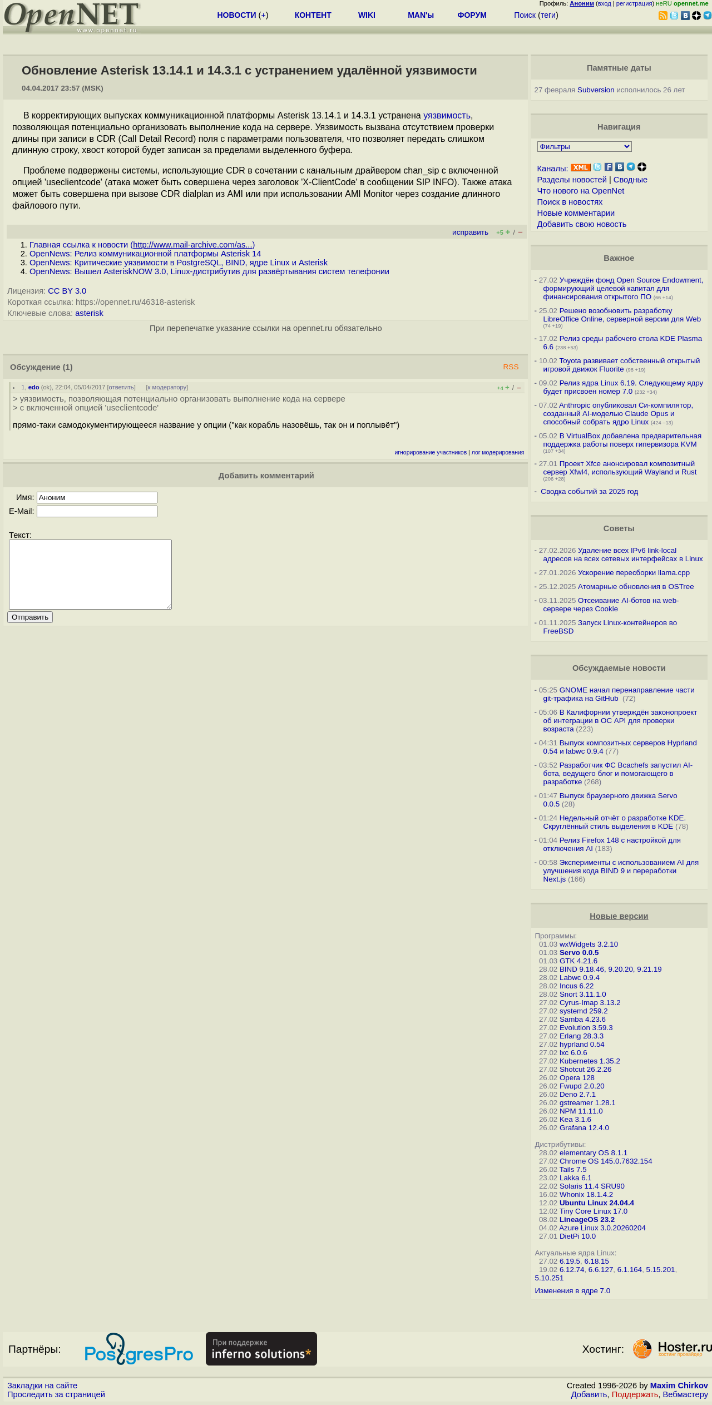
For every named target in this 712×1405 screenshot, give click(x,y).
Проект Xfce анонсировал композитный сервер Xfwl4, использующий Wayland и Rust (620, 467)
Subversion (596, 90)
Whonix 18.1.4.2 (586, 1194)
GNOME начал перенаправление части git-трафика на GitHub (619, 694)
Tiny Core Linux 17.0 (594, 1211)
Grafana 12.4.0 (584, 1128)
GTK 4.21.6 (578, 961)
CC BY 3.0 (67, 290)
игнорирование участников (431, 452)
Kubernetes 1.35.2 (590, 1061)
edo (33, 387)
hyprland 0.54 (582, 1044)
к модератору (167, 387)
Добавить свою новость (582, 224)
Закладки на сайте (42, 1385)
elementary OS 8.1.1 (593, 1153)
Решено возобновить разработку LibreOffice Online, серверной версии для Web (622, 314)
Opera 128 (577, 1077)
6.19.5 (570, 1261)
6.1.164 (629, 1269)
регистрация (634, 3)
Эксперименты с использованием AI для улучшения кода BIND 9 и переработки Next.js (621, 870)
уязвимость (447, 115)
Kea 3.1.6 (575, 1119)
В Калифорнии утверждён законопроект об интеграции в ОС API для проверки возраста (620, 720)
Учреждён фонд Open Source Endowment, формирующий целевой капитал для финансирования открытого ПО (623, 288)
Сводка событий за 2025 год (589, 491)
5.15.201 (660, 1269)
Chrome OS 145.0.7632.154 (606, 1161)
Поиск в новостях (570, 201)
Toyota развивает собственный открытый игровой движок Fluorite (621, 365)
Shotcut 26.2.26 (585, 1069)
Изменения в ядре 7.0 (573, 1291)
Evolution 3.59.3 (586, 1027)
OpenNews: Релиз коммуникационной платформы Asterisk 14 (145, 253)
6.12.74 (572, 1269)
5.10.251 (549, 1278)
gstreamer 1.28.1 (588, 1103)
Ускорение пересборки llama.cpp (634, 572)
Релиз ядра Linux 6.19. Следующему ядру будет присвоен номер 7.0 (623, 387)
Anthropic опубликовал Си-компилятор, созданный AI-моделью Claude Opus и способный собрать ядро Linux (618, 413)
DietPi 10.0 (578, 1236)
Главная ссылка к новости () (142, 244)
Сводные (630, 179)
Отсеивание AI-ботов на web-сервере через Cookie (611, 604)
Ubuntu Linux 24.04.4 (597, 1203)
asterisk (89, 313)
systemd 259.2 (584, 1011)
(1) (68, 367)
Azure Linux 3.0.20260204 (602, 1228)
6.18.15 (596, 1261)
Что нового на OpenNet (581, 190)
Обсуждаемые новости (619, 668)
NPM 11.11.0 (581, 1111)
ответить (121, 387)
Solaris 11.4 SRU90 (592, 1186)
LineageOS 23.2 (587, 1219)
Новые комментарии (576, 213)
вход (604, 3)
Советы (619, 528)
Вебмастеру (685, 1394)
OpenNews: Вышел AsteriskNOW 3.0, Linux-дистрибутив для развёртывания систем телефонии (209, 271)
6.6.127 (601, 1269)
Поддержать (635, 1394)
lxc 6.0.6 (573, 1052)
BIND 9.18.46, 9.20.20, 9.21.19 (611, 969)
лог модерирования (498, 452)
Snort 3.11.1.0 (583, 994)
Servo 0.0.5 (579, 952)
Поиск (525, 15)
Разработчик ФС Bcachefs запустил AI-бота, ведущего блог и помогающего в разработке (618, 773)
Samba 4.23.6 (583, 1019)
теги (548, 15)
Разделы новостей (572, 179)
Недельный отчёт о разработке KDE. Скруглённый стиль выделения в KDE (614, 822)
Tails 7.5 (573, 1169)
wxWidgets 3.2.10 (589, 944)
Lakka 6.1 (576, 1178)
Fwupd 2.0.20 (582, 1086)
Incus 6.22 (577, 986)
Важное (619, 258)
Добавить (589, 1394)
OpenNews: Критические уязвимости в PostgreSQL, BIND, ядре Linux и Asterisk (178, 262)
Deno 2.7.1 (578, 1094)
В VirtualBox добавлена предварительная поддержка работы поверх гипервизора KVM (622, 440)
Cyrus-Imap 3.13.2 (590, 1002)
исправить (470, 232)
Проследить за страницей (56, 1394)
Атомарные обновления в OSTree (636, 586)
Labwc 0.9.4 (580, 977)
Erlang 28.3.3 (582, 1036)
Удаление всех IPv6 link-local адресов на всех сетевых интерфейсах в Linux (623, 554)
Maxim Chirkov (679, 1385)
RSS (510, 367)
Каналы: (552, 168)
